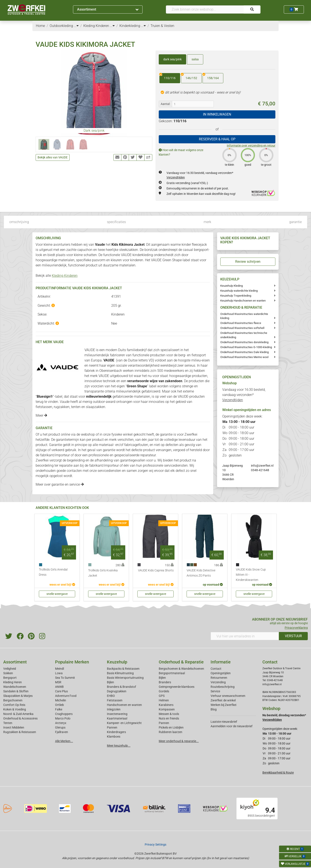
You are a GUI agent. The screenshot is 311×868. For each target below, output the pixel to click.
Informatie (221, 662)
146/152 (189, 76)
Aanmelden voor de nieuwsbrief (231, 726)
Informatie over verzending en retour (251, 145)
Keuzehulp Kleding (231, 285)
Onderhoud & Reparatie (181, 662)
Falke (58, 709)
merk (207, 222)
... (76, 26)
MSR (58, 682)
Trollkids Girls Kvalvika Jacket (103, 573)
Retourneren (219, 677)
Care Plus (61, 691)
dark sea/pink (172, 59)
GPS (162, 696)
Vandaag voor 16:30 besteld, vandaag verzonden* (243, 395)
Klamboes (113, 736)
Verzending (218, 682)
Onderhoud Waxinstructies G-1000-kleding (246, 347)
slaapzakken (95, 407)
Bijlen (110, 682)
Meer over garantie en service (60, 484)
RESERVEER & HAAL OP (217, 139)
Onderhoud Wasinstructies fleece (240, 323)
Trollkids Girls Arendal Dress (53, 572)
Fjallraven (61, 732)
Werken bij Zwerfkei (223, 705)
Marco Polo (62, 718)
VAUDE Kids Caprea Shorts (156, 570)
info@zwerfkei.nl (262, 465)
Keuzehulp (117, 662)
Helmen (164, 700)
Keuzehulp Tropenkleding (235, 295)
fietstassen (44, 407)
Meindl (59, 668)
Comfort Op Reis (14, 705)
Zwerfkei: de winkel (223, 700)
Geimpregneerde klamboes (176, 686)
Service (215, 691)
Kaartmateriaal (117, 718)
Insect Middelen (13, 727)
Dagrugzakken (116, 691)
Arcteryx (60, 723)
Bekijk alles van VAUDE (53, 157)
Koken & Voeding (14, 709)
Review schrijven (247, 262)
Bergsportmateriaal (172, 673)
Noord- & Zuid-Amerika (18, 714)
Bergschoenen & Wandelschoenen (181, 668)
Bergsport (10, 677)
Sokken (8, 673)
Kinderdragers (116, 732)
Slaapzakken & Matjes (18, 696)
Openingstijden (221, 673)
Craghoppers (64, 714)
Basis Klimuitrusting (120, 673)
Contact (216, 668)
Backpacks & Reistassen (123, 668)
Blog (214, 709)
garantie (295, 222)
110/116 (167, 76)
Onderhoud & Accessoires (20, 718)
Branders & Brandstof (121, 686)
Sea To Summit (65, 677)
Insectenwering (117, 714)
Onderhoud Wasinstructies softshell (242, 328)
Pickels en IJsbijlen (171, 727)
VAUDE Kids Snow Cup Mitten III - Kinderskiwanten (251, 575)
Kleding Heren (12, 682)
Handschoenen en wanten (124, 705)
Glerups (60, 727)
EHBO (111, 696)
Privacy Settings (155, 844)
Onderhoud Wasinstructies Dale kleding (244, 352)
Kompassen (167, 709)
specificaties (116, 222)
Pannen (164, 723)
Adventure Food (65, 696)
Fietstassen (114, 700)
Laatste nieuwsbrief (224, 721)
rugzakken (62, 407)
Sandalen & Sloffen (16, 691)
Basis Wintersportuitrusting (125, 677)
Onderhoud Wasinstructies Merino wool (244, 357)
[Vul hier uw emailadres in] (245, 636)
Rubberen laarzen (170, 732)
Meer (41, 415)
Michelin (60, 700)
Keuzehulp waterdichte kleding (239, 290)
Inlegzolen (114, 709)
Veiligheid (9, 668)
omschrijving (19, 222)
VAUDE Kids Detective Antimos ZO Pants (201, 573)
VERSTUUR (293, 636)
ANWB (59, 686)
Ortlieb (59, 705)
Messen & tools (169, 714)
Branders (165, 682)
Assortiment (107, 9)
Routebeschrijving (223, 686)
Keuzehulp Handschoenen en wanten (243, 300)
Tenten (7, 723)
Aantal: (165, 104)
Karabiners (166, 705)
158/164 (211, 76)
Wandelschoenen (14, 686)
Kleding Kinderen (65, 276)
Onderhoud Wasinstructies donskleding (244, 342)
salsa (195, 59)
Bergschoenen (12, 700)
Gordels (164, 691)
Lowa (59, 673)
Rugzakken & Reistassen (19, 732)
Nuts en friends (169, 718)
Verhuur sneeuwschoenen (228, 696)
